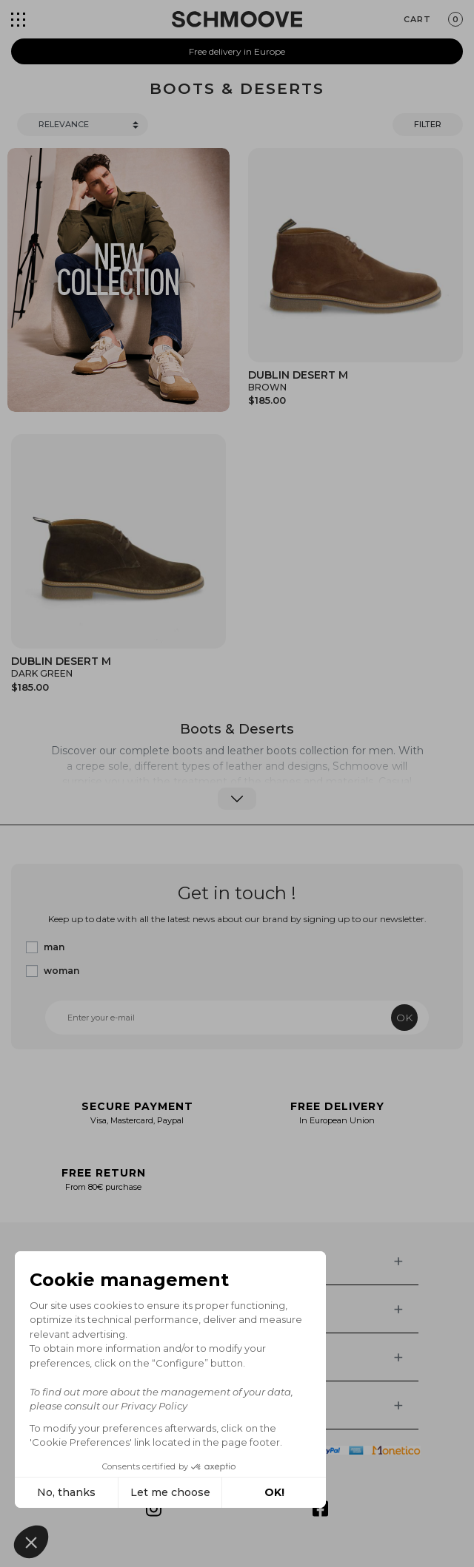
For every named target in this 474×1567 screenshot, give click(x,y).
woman (61, 970)
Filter (427, 124)
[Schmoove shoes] (237, 19)
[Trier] (82, 124)
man (54, 946)
